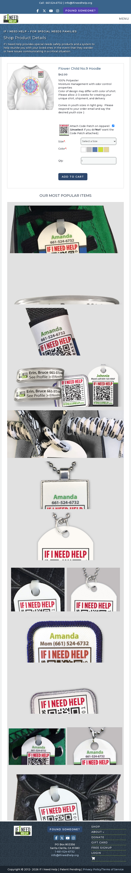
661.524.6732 (54, 2)
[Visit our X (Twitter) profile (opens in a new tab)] (44, 10)
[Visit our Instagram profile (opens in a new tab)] (57, 10)
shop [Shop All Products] (95, 826)
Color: (62, 148)
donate (97, 837)
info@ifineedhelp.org (78, 2)
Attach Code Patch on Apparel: (92, 126)
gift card (99, 842)
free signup (101, 847)
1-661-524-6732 (65, 851)
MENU (124, 18)
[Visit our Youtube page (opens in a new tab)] (51, 10)
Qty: (60, 160)
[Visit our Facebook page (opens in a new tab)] (38, 10)
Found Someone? (81, 10)
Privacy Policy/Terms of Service (103, 869)
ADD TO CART (73, 176)
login (96, 853)
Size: (61, 141)
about (97, 831)
